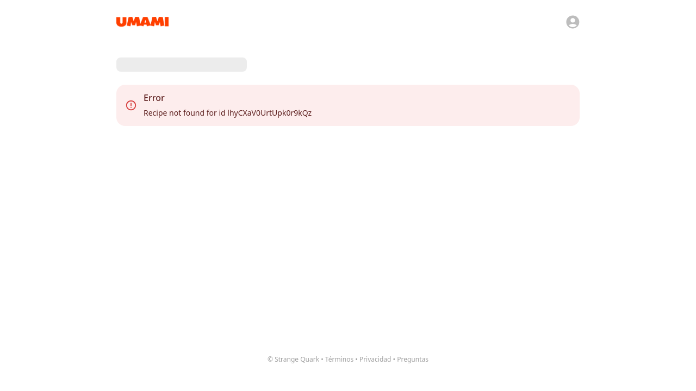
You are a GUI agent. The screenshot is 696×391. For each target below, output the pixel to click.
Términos (339, 359)
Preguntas (412, 359)
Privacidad (375, 359)
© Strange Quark (293, 359)
